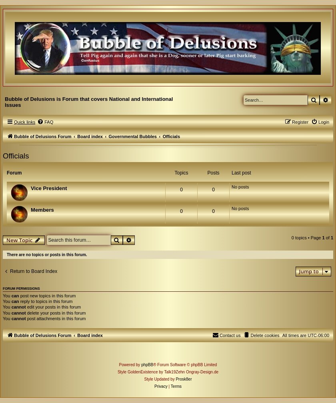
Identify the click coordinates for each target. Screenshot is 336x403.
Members (42, 210)
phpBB (147, 365)
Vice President (49, 188)
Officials (16, 156)
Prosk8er (184, 379)
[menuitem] (45, 122)
